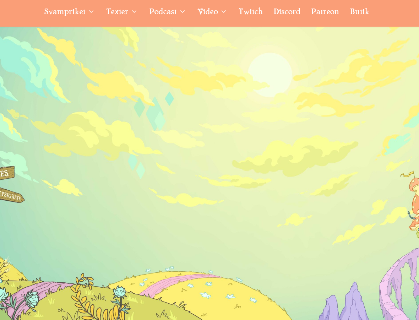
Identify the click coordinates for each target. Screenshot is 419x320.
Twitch (251, 12)
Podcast (162, 12)
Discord (286, 12)
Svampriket (64, 12)
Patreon (325, 12)
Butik (359, 12)
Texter (117, 12)
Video (207, 12)
